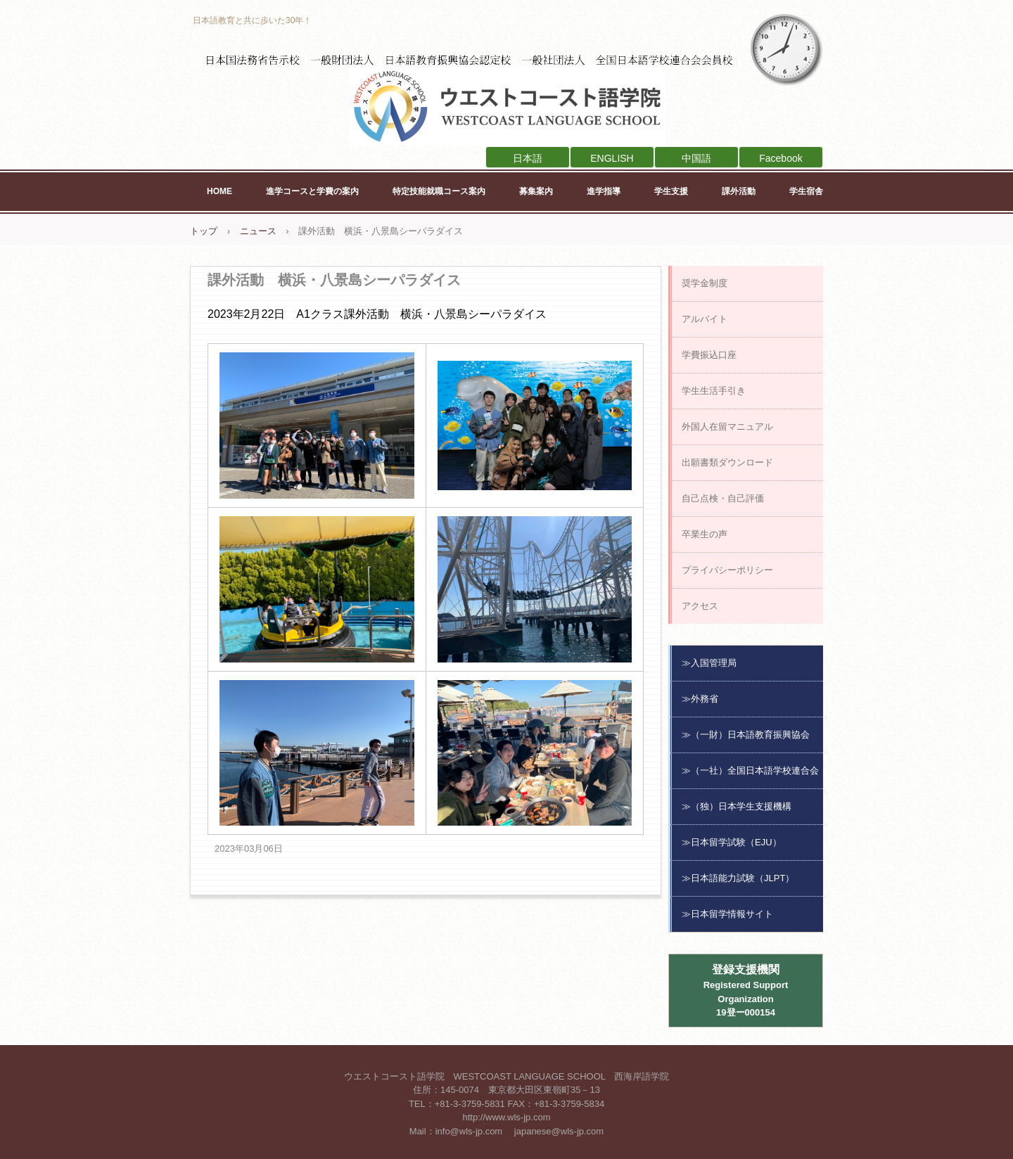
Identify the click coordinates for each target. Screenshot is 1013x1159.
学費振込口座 (709, 355)
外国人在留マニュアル (727, 426)
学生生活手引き (714, 390)
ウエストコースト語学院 (471, 97)
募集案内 (536, 191)
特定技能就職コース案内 (439, 191)
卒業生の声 (704, 534)
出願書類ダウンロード (727, 462)
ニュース (258, 231)
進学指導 (603, 191)
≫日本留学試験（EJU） (732, 842)
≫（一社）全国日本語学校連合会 (750, 770)
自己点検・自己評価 (723, 498)
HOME (219, 191)
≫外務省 (700, 698)
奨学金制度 (704, 283)
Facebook (780, 158)
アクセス (700, 606)
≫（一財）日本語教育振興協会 (746, 734)
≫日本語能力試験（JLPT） (738, 878)
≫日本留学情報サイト (727, 914)
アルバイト (704, 319)
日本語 (527, 158)
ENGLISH (611, 158)
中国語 (696, 158)
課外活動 (739, 191)
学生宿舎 (806, 191)
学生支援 (671, 191)
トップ (203, 231)
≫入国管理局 (709, 663)
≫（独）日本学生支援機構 (736, 806)
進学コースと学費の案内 (312, 191)
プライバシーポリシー (727, 570)
